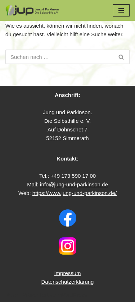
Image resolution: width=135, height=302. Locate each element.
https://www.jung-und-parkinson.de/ (74, 193)
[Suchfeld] (59, 57)
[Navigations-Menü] (121, 10)
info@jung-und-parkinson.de (74, 184)
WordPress (73, 295)
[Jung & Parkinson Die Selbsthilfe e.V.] (32, 10)
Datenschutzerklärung (67, 282)
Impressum (67, 273)
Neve (11, 295)
